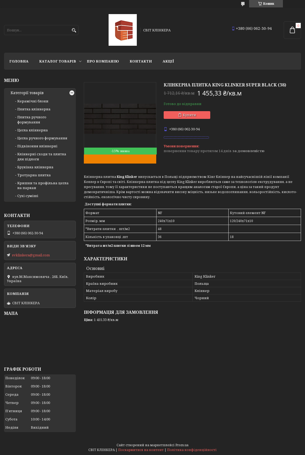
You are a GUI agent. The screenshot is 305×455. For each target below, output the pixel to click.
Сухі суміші (27, 195)
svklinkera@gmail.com (31, 255)
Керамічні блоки (32, 101)
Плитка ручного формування (31, 119)
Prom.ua (181, 445)
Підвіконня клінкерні (37, 146)
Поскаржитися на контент (141, 450)
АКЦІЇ (168, 61)
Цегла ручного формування (42, 138)
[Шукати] (74, 30)
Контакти (141, 61)
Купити (189, 114)
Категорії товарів (27, 92)
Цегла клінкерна (32, 130)
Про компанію (103, 61)
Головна (18, 61)
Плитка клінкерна (34, 109)
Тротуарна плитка (34, 175)
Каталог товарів (57, 61)
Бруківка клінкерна (35, 167)
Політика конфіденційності (192, 450)
